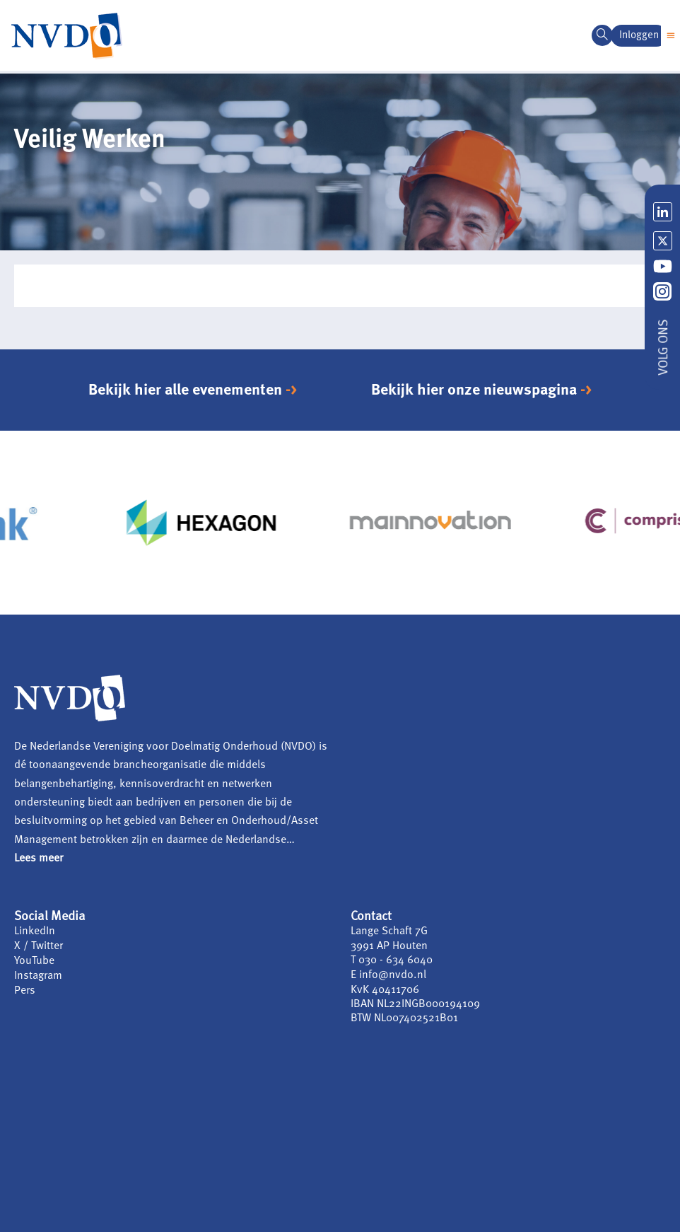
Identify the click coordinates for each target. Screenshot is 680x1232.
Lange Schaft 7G (389, 931)
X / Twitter (38, 945)
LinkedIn (34, 931)
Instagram (38, 974)
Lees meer (38, 858)
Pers (24, 988)
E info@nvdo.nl (388, 974)
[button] (670, 36)
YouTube (34, 959)
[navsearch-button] (602, 35)
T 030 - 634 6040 (392, 959)
